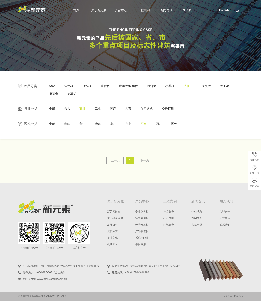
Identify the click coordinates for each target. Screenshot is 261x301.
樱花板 (169, 86)
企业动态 (196, 211)
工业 (98, 108)
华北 (113, 123)
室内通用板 (141, 218)
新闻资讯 (166, 10)
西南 (144, 123)
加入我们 (189, 10)
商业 (82, 108)
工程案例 (144, 10)
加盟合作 (225, 211)
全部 (52, 86)
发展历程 (112, 224)
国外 (174, 123)
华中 (82, 123)
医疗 (113, 108)
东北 (128, 123)
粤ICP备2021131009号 (55, 296)
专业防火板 (141, 211)
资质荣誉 (112, 231)
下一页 (144, 160)
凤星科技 (238, 296)
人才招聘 (225, 218)
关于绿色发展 (115, 218)
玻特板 (105, 86)
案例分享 (196, 218)
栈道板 (71, 93)
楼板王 (188, 86)
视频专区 (112, 244)
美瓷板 (206, 86)
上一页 (115, 160)
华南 (67, 123)
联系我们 (225, 224)
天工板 (224, 86)
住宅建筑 (147, 108)
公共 (67, 108)
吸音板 (53, 93)
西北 (159, 123)
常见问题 (196, 224)
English (224, 10)
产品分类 (168, 211)
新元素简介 (113, 211)
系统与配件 (141, 237)
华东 (98, 123)
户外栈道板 (141, 231)
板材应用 (140, 244)
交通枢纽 (168, 108)
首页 (76, 10)
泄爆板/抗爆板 (128, 86)
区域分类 (168, 224)
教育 (128, 108)
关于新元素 (98, 10)
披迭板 (86, 86)
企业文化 (112, 237)
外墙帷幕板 (141, 224)
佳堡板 (68, 86)
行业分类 (168, 218)
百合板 (151, 86)
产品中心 (121, 10)
